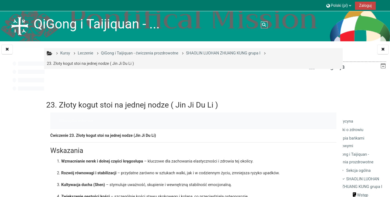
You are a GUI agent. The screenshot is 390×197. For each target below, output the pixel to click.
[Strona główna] (20, 26)
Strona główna (326, 79)
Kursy (318, 104)
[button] (338, 5)
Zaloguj (365, 5)
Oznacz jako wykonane (119, 120)
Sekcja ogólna (358, 170)
